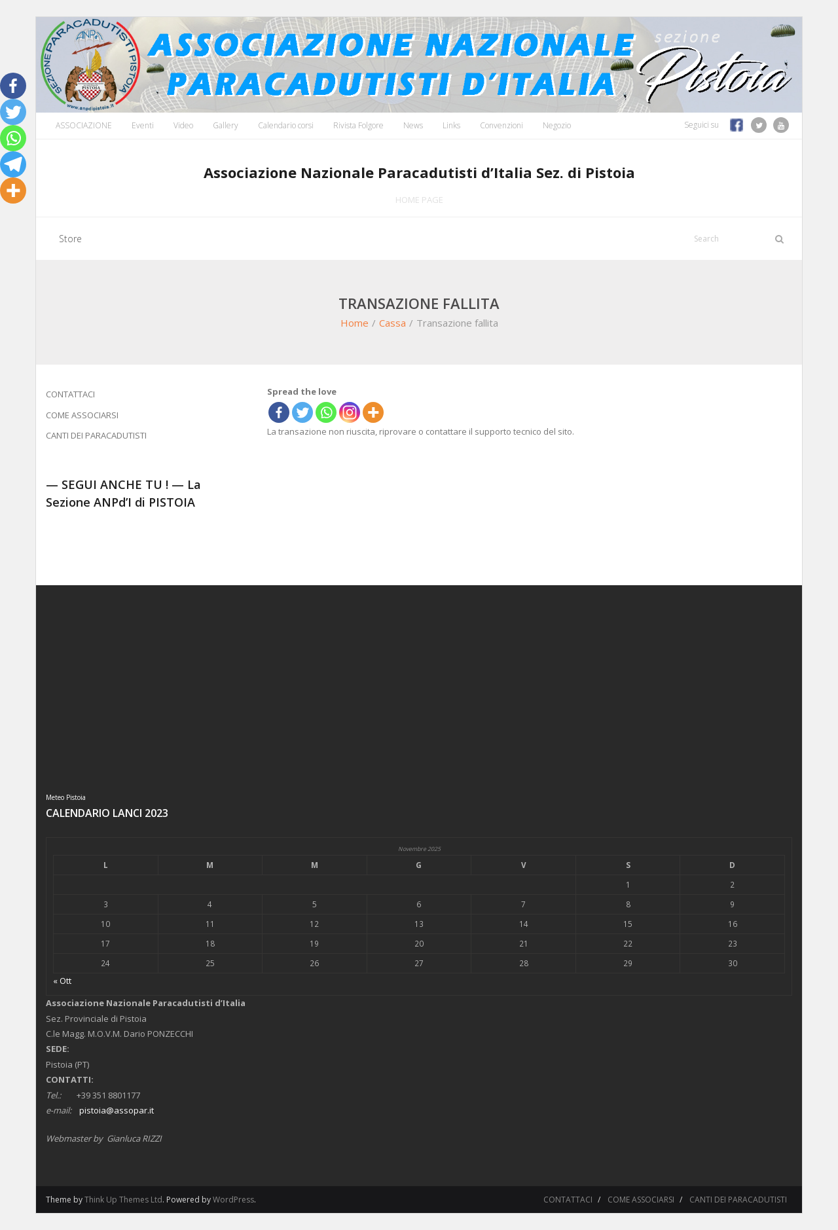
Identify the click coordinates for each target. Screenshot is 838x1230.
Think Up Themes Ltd (123, 1199)
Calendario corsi (286, 125)
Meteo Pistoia (66, 797)
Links (451, 125)
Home (354, 322)
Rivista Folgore (358, 125)
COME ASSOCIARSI (82, 415)
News (413, 125)
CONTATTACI (70, 394)
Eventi (143, 125)
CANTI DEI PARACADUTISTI (96, 435)
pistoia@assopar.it (116, 1110)
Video (183, 125)
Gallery (225, 125)
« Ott (62, 980)
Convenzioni (501, 125)
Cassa (392, 322)
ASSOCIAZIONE (84, 125)
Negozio (557, 125)
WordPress (233, 1199)
